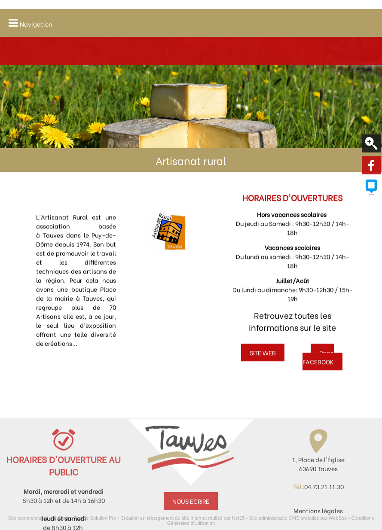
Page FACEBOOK (318, 361)
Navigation (36, 23)
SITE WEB (263, 356)
